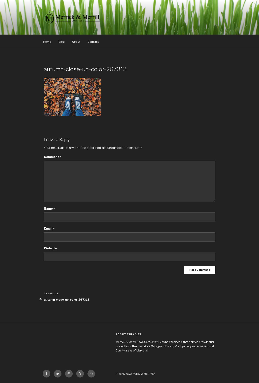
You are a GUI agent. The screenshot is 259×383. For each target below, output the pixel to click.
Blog (61, 41)
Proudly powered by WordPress (135, 373)
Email (49, 228)
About (76, 41)
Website (50, 248)
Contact (93, 41)
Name (49, 208)
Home (47, 41)
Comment (52, 157)
